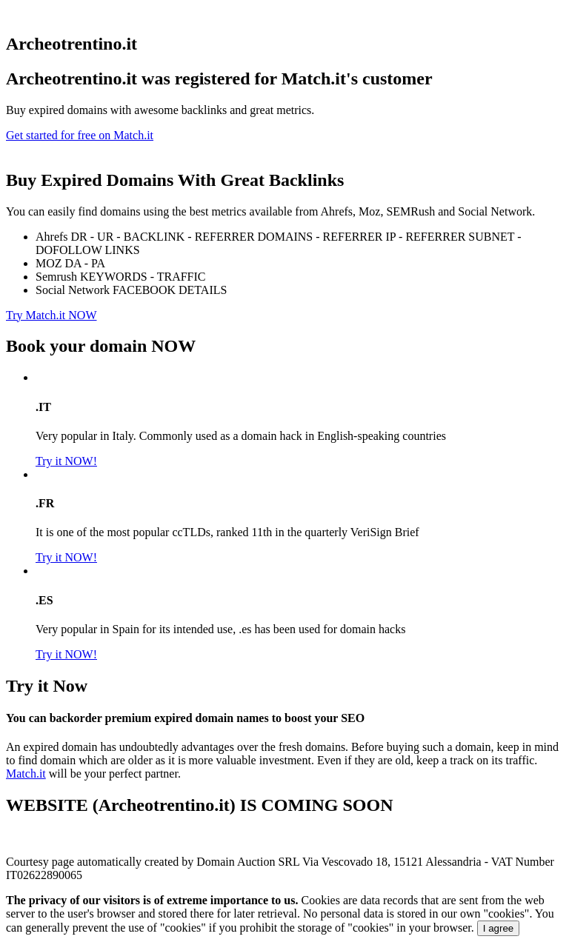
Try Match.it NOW (51, 315)
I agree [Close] (498, 928)
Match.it (26, 773)
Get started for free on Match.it (79, 135)
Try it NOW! (66, 461)
